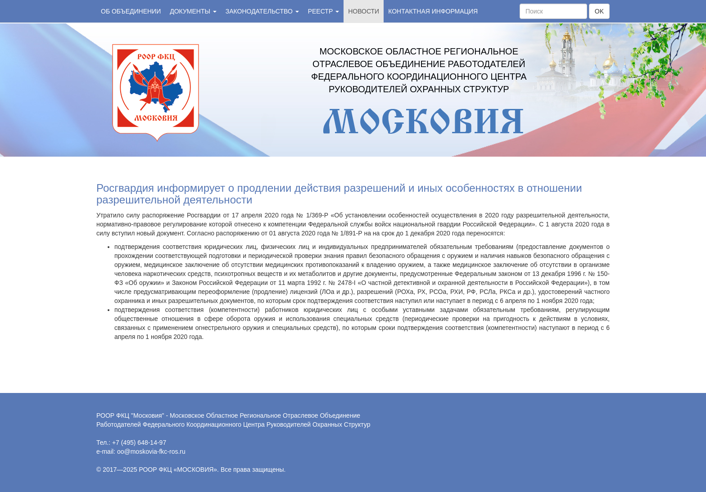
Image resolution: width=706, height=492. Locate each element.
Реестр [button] (323, 11)
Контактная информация (433, 11)
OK (599, 11)
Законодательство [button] (262, 11)
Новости (363, 11)
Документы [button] (193, 11)
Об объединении (131, 11)
